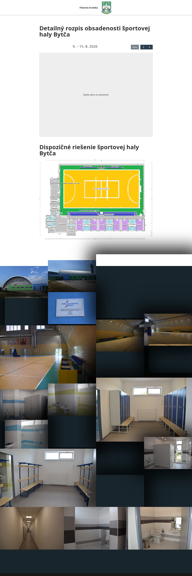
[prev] (143, 47)
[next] (149, 47)
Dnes (134, 47)
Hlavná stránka (88, 8)
